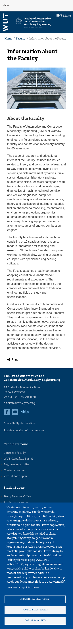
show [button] (6, 5)
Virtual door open (15, 476)
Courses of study (15, 453)
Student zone (14, 487)
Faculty (20, 38)
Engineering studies (17, 464)
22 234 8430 (11, 397)
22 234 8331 (28, 397)
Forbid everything (35, 610)
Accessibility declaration (19, 423)
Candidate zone (16, 444)
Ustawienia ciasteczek (35, 599)
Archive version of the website (24, 430)
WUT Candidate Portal (18, 458)
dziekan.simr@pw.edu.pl (20, 403)
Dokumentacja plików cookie (23, 588)
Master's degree (14, 470)
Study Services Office (17, 496)
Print (12, 359)
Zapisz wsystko (35, 620)
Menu (64, 15)
